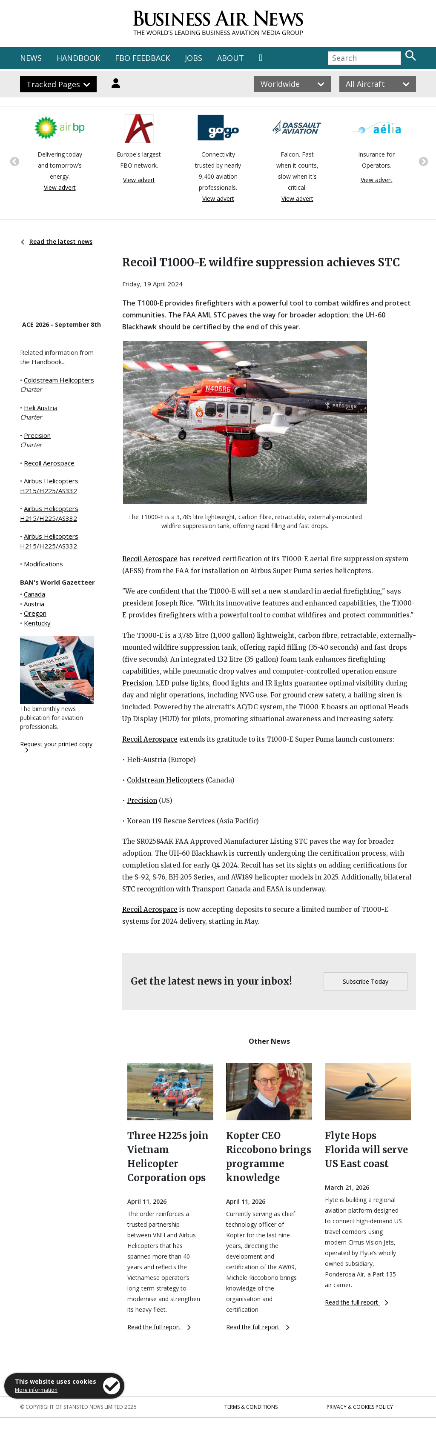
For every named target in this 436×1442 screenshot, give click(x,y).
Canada (34, 594)
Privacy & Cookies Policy (360, 1407)
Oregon (35, 613)
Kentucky (37, 623)
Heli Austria (40, 407)
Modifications (43, 564)
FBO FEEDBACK (142, 58)
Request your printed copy (56, 746)
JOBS (193, 58)
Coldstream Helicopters (59, 380)
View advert (60, 187)
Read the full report (159, 1327)
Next (422, 161)
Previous (13, 161)
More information (36, 1389)
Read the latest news (56, 241)
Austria (34, 604)
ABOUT (230, 58)
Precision (37, 435)
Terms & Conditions (251, 1407)
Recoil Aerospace (49, 463)
